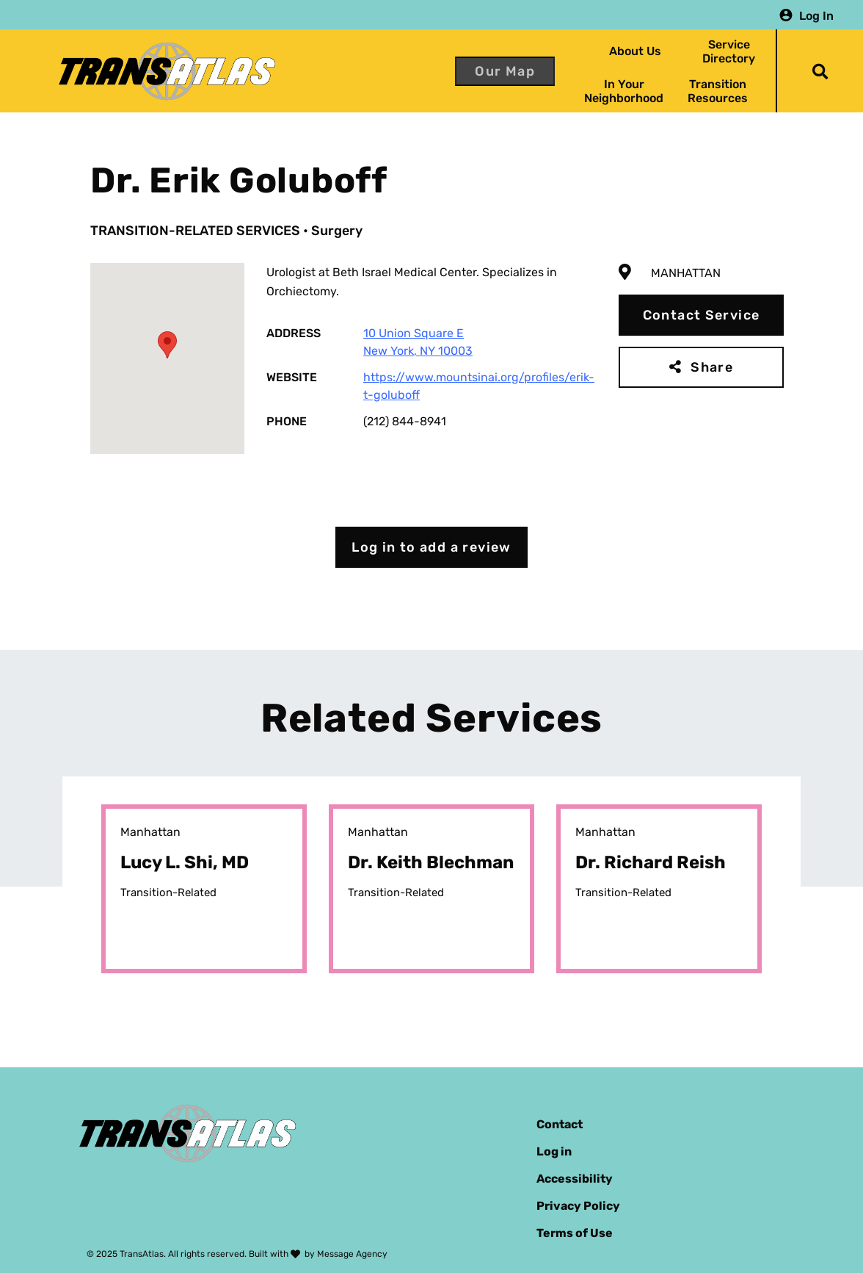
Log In (816, 15)
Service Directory (728, 51)
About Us (635, 51)
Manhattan (686, 273)
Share (712, 367)
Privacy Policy (578, 1206)
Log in (554, 1151)
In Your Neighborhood (623, 91)
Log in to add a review (431, 547)
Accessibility (574, 1179)
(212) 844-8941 (404, 421)
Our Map (505, 71)
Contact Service (701, 315)
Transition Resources (718, 91)
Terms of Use (574, 1233)
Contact (559, 1124)
